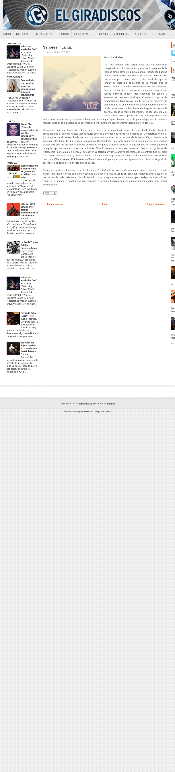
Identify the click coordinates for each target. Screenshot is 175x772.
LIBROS (11, 121)
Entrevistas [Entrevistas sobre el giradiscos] (43, 33)
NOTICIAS (12, 162)
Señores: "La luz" (58, 47)
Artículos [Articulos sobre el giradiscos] (121, 33)
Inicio (7, 33)
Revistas (140, 33)
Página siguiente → (157, 204)
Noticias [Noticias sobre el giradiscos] (22, 33)
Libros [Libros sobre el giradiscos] (103, 33)
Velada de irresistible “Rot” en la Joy (29, 49)
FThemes (107, 412)
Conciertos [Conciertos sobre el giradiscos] (83, 33)
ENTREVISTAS (14, 77)
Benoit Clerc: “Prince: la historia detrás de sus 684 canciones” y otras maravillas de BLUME (22, 133)
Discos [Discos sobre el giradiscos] (64, 33)
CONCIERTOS (14, 43)
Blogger (111, 403)
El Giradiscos (85, 403)
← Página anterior (53, 204)
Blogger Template (84, 412)
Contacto (160, 33)
